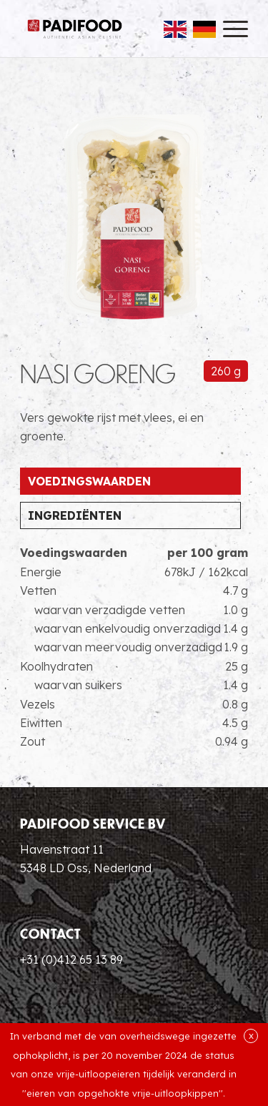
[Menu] (228, 28)
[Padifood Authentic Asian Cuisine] (74, 28)
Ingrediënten (74, 515)
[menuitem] (228, 28)
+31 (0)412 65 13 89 (71, 959)
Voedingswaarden (89, 481)
